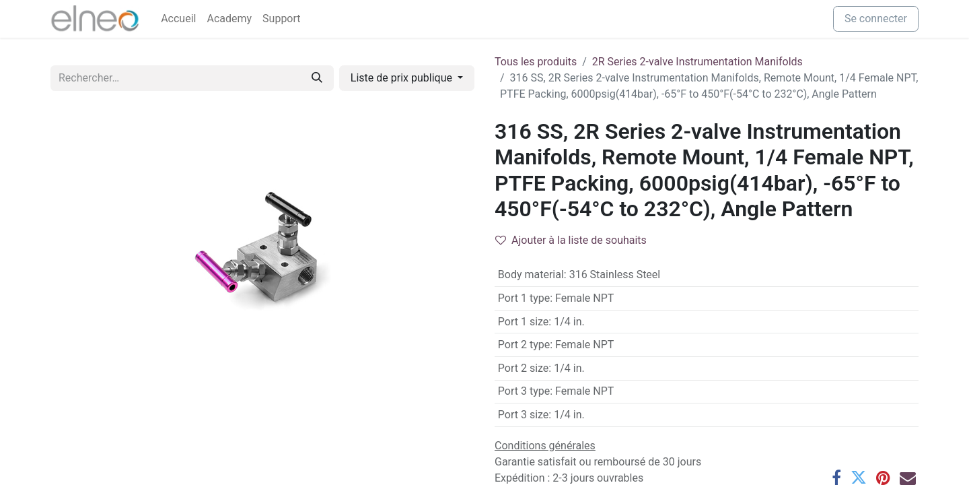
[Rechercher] (317, 78)
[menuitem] (178, 18)
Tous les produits (536, 61)
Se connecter (876, 18)
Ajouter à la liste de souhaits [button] (571, 240)
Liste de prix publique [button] (403, 77)
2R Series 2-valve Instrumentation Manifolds (697, 61)
